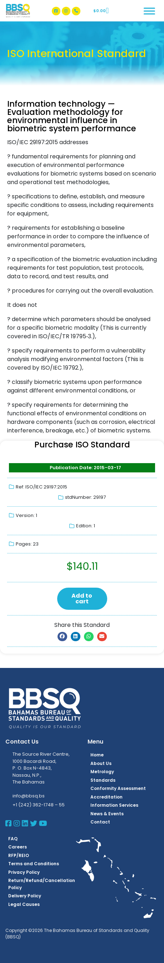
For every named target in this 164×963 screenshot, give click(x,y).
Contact (100, 822)
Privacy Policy (24, 872)
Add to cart (81, 598)
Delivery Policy (24, 896)
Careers (17, 847)
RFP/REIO (18, 855)
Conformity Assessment (118, 788)
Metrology (102, 772)
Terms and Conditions (33, 864)
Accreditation (106, 797)
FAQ (13, 839)
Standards (102, 780)
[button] (62, 636)
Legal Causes (24, 904)
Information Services (114, 805)
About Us (100, 763)
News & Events (107, 814)
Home (97, 755)
